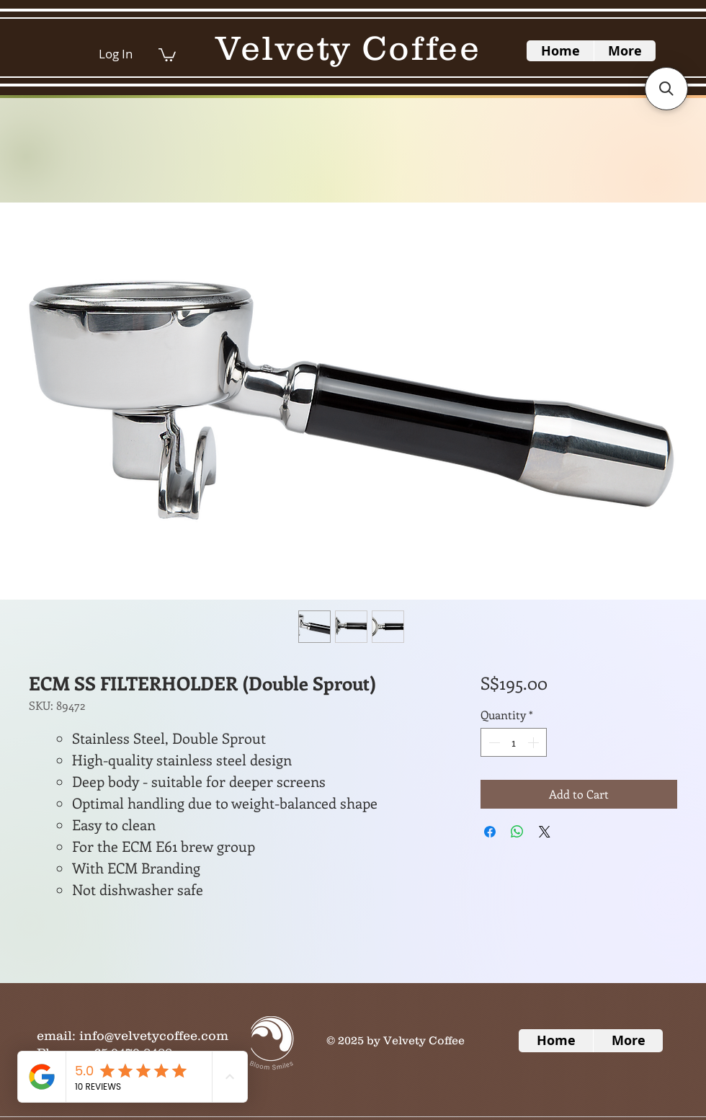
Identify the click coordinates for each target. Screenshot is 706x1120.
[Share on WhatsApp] (517, 831)
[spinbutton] (513, 742)
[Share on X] (544, 831)
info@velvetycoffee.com (153, 1035)
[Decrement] (493, 742)
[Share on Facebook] (490, 831)
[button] (167, 54)
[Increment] (534, 742)
